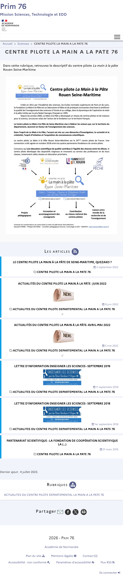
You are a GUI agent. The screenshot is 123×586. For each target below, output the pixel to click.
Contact (90, 556)
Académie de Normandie (61, 547)
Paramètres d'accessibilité (75, 562)
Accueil (8, 44)
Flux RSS (108, 562)
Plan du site (35, 556)
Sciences (23, 44)
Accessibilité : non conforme (29, 562)
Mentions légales (63, 556)
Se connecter (109, 572)
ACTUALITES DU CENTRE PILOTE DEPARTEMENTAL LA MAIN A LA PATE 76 (54, 495)
